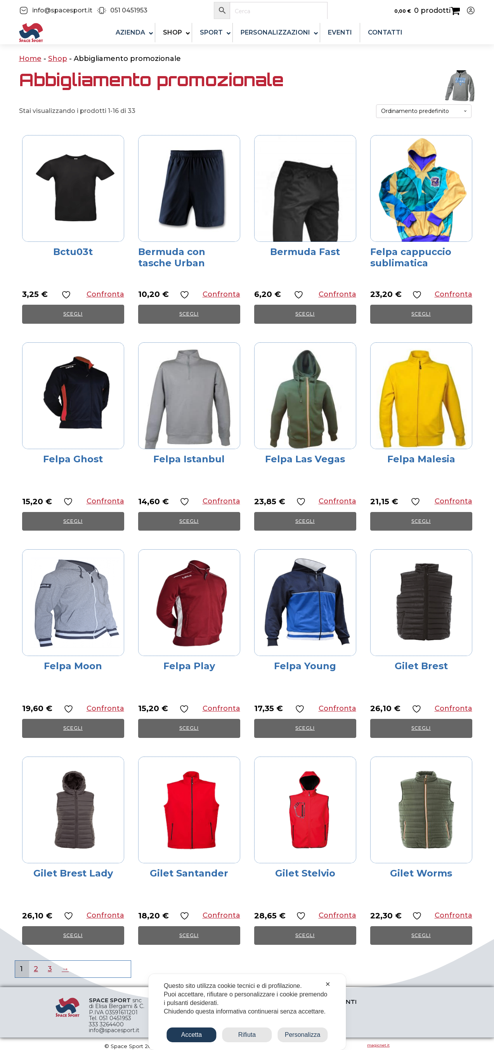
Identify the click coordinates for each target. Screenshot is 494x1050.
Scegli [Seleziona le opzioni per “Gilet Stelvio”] (305, 935)
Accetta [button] (191, 1034)
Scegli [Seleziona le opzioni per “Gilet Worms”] (421, 935)
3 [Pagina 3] (50, 969)
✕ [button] (327, 984)
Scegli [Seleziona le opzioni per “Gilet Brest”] (421, 728)
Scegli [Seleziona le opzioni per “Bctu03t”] (73, 314)
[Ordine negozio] (423, 111)
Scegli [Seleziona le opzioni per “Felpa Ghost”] (73, 521)
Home (30, 58)
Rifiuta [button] (247, 1034)
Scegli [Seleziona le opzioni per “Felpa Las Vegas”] (305, 521)
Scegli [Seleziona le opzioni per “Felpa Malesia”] (421, 521)
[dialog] (247, 1012)
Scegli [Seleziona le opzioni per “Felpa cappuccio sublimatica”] (421, 314)
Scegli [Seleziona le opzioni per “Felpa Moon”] (73, 728)
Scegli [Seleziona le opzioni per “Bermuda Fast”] (305, 314)
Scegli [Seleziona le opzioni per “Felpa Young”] (305, 728)
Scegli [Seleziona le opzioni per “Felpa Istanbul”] (189, 521)
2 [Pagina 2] (36, 969)
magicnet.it (378, 1045)
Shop (57, 58)
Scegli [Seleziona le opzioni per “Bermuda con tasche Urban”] (189, 314)
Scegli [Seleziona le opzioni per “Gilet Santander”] (189, 935)
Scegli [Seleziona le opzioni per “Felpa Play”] (189, 728)
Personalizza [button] (303, 1034)
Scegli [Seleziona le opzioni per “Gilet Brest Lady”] (73, 935)
